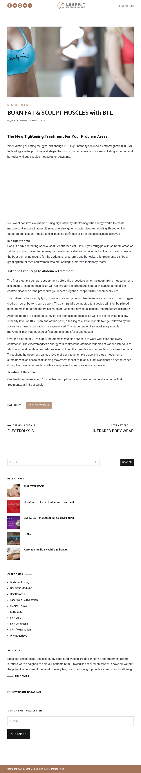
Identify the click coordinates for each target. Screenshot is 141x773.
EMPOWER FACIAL (35, 486)
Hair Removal (18, 594)
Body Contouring (17, 105)
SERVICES (16, 611)
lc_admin (12, 120)
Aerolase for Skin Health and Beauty (45, 549)
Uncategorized (18, 635)
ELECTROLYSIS (38, 428)
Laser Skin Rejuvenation (24, 599)
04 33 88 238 (125, 6)
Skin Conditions (19, 623)
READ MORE (22, 676)
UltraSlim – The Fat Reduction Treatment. (49, 502)
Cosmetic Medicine (21, 588)
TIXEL (27, 533)
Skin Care (15, 617)
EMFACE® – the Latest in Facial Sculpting (49, 517)
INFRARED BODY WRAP (102, 428)
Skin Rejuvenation (20, 629)
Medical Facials (19, 606)
